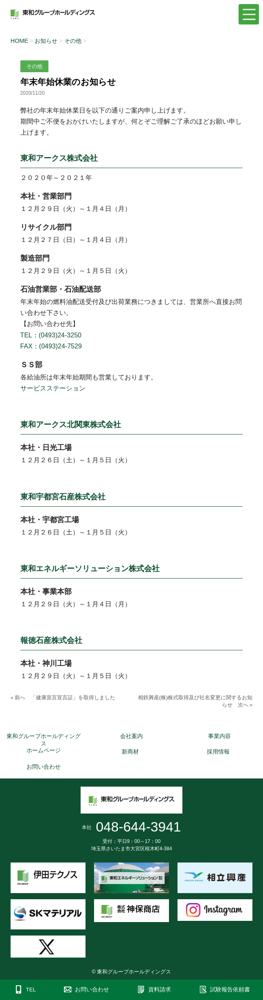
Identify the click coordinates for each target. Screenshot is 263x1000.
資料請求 (159, 990)
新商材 (130, 751)
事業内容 (219, 736)
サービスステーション (52, 388)
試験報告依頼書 (230, 990)
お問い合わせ (43, 766)
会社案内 (131, 736)
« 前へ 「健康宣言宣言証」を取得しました (63, 697)
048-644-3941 (138, 826)
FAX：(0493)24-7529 (51, 346)
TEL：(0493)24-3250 (50, 335)
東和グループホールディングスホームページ (44, 743)
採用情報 (218, 751)
